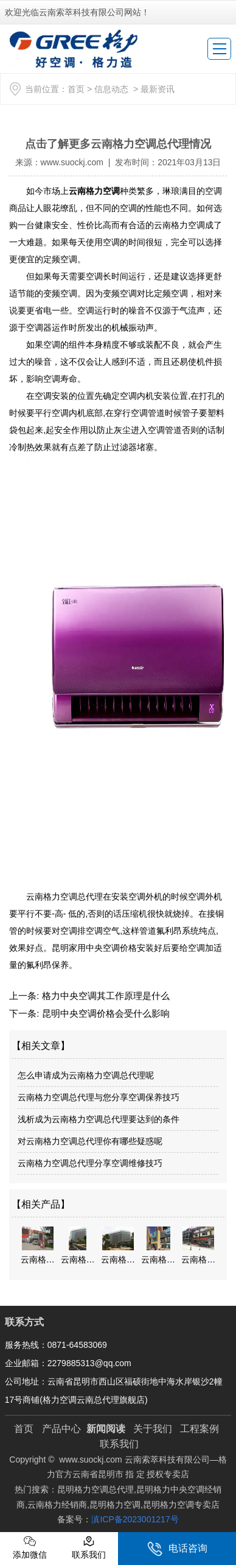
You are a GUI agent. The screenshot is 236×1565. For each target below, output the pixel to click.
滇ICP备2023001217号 (134, 1519)
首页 (76, 89)
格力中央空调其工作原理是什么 (104, 995)
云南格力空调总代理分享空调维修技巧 (90, 1163)
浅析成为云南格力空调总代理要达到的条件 (98, 1119)
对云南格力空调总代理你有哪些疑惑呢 (90, 1141)
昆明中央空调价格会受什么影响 (104, 1013)
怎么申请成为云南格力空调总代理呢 (86, 1075)
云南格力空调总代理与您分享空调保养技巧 (98, 1097)
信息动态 (111, 89)
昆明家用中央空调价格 (94, 948)
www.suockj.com (72, 162)
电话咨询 (177, 1548)
